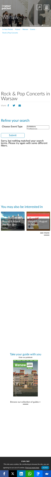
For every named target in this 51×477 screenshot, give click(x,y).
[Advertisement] (25, 61)
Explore (25, 462)
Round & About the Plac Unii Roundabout (11, 223)
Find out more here (32, 467)
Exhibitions (38, 127)
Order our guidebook (26, 357)
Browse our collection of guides (24, 402)
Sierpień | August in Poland (37, 223)
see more (44, 233)
